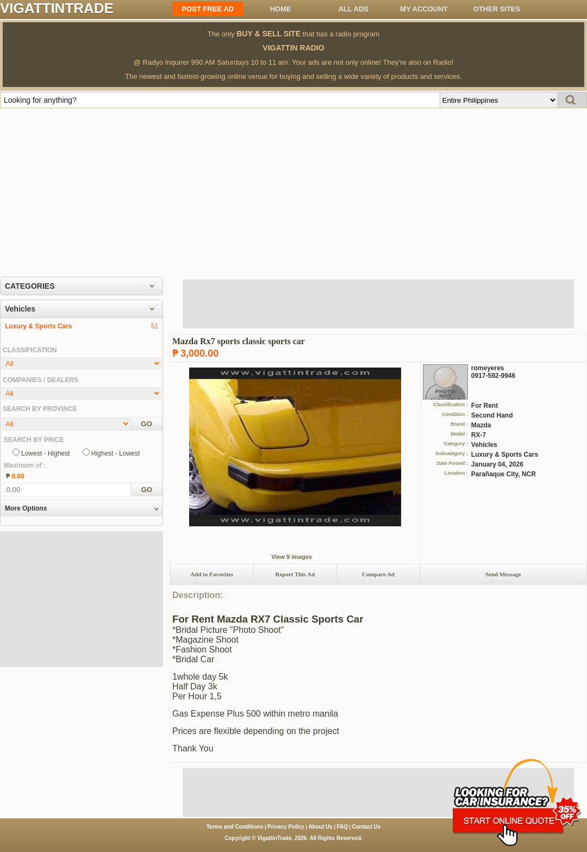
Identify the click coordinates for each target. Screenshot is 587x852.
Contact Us (366, 827)
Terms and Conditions (235, 827)
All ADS (353, 9)
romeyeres (487, 368)
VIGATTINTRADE (57, 8)
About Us (320, 827)
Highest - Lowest (115, 453)
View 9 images (291, 557)
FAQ (342, 827)
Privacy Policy (285, 827)
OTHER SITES (497, 9)
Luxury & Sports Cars (38, 326)
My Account (423, 9)
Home (280, 9)
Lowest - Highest (45, 453)
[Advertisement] (293, 190)
